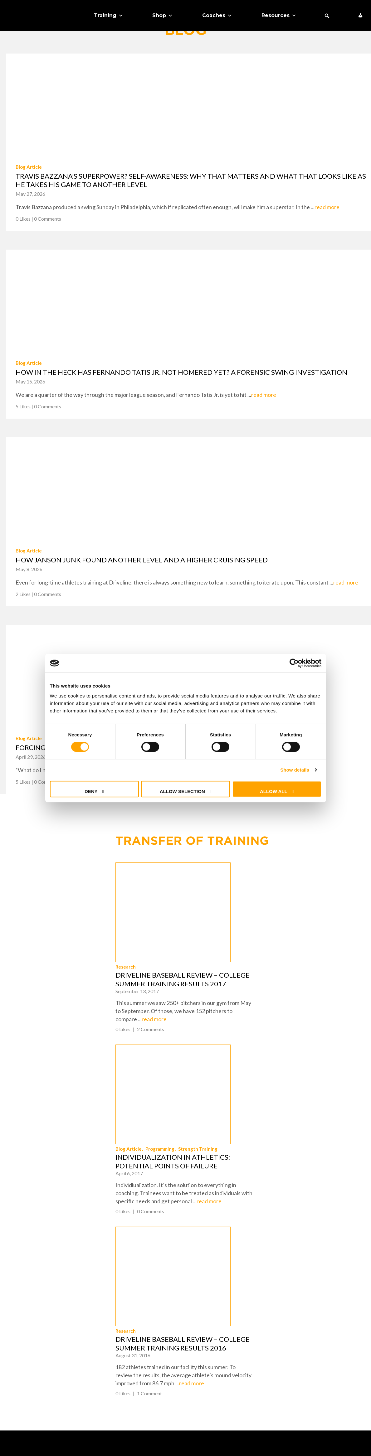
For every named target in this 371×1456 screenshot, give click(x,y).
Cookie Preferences (221, 1347)
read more (327, 207)
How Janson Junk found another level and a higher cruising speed (142, 560)
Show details (294, 770)
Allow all (273, 791)
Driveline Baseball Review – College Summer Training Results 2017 (295, 909)
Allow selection (182, 791)
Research (238, 896)
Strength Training (310, 1009)
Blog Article (29, 167)
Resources (278, 15)
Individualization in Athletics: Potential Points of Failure (285, 1021)
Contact (205, 1315)
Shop (162, 15)
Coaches (217, 15)
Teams (14, 1325)
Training (108, 15)
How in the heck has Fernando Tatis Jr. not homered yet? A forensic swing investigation (181, 372)
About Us (18, 1347)
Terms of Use (221, 1441)
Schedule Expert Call (36, 1369)
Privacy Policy (213, 1336)
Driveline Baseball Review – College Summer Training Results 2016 (295, 1133)
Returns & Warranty (222, 1325)
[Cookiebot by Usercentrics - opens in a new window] (294, 663)
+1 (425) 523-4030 (335, 1322)
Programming (272, 1009)
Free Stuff (21, 1358)
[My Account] (360, 15)
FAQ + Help (207, 1304)
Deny (91, 791)
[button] (327, 16)
